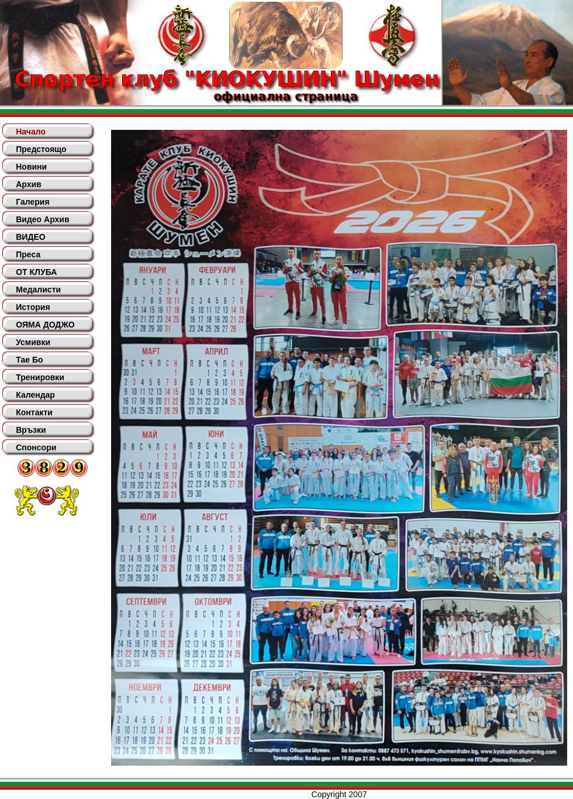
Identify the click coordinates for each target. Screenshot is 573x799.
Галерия (32, 201)
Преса (28, 254)
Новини (31, 166)
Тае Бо (29, 359)
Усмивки (33, 342)
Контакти (34, 412)
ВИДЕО (30, 237)
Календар (35, 394)
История (33, 307)
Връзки (31, 430)
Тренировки (40, 377)
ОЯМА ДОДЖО (45, 324)
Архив (28, 184)
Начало (31, 131)
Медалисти (38, 289)
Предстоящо (41, 149)
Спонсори (36, 447)
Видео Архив (42, 219)
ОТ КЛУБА (36, 272)
